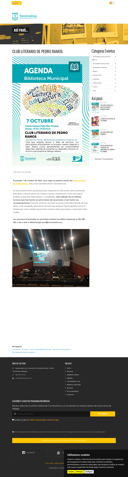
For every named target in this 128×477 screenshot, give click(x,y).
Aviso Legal (54, 420)
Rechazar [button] (79, 472)
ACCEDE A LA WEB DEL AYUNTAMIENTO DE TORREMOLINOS (64, 440)
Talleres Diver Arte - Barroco (107, 133)
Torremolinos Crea (73, 381)
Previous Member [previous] (18, 275)
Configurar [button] (89, 472)
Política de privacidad (38, 420)
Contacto (70, 394)
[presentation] (29, 426)
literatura (25, 349)
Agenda (69, 378)
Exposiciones (97, 75)
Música (95, 71)
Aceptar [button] (71, 472)
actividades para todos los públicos (23, 352)
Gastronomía (97, 83)
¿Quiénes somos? (73, 375)
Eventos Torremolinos (104, 159)
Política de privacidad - (61, 463)
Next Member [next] (86, 275)
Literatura (96, 79)
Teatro (95, 87)
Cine (94, 90)
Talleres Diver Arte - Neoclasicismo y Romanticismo (107, 107)
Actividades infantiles (100, 67)
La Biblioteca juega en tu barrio (107, 119)
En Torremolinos (73, 391)
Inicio (69, 368)
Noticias (70, 371)
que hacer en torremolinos (61, 349)
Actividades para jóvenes (101, 63)
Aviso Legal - (49, 463)
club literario (16, 349)
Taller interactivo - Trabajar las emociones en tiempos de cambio (107, 148)
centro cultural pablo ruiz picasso (40, 349)
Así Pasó (70, 388)
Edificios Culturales (74, 385)
